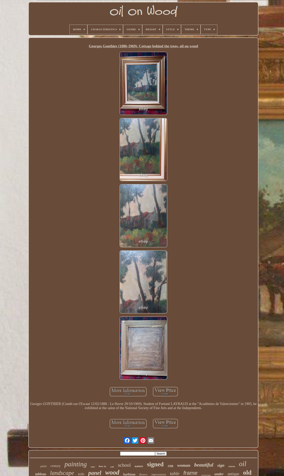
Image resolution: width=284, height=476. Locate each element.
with (112, 467)
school (124, 465)
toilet (93, 467)
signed (155, 464)
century (55, 466)
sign (220, 465)
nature (139, 466)
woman (183, 465)
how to (102, 466)
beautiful (203, 465)
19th (170, 466)
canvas (231, 466)
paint (43, 466)
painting (75, 464)
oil (242, 464)
